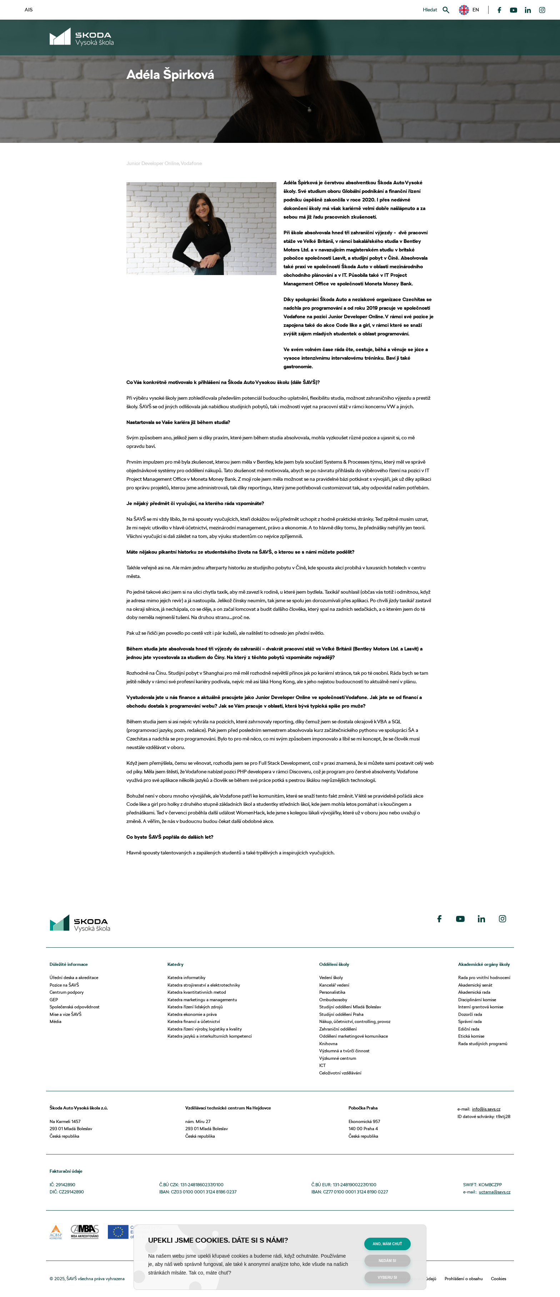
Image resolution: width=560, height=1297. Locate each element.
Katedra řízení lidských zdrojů (195, 1006)
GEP (54, 999)
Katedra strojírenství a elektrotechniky (204, 985)
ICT (322, 1065)
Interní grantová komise (480, 1006)
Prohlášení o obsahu (464, 1278)
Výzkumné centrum (337, 1058)
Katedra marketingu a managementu (202, 999)
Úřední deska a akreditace (74, 977)
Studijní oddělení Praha (341, 1014)
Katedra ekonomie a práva (192, 1014)
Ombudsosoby (333, 999)
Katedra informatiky (186, 977)
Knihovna (328, 1043)
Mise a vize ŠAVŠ (65, 1014)
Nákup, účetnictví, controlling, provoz (354, 1021)
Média (55, 1021)
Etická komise (471, 1036)
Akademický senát (475, 985)
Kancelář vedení (334, 985)
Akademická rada (474, 992)
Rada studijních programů (483, 1043)
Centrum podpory (67, 992)
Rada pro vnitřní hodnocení (484, 977)
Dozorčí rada (470, 1014)
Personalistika (332, 992)
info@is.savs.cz (486, 1109)
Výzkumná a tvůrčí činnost (344, 1050)
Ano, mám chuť (387, 1244)
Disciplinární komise (477, 999)
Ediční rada (468, 1029)
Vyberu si (387, 1277)
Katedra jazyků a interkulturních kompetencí (210, 1036)
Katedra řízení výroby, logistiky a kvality (205, 1029)
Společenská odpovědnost (75, 1006)
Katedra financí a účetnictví (194, 1021)
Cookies (498, 1278)
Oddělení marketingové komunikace (353, 1036)
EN (469, 10)
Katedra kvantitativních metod (197, 992)
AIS (28, 9)
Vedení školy (331, 977)
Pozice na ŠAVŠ (64, 985)
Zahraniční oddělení (338, 1029)
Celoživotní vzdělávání (340, 1073)
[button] (469, 10)
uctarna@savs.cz (494, 1191)
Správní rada (470, 1021)
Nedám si (387, 1261)
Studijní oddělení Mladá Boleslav (350, 1006)
